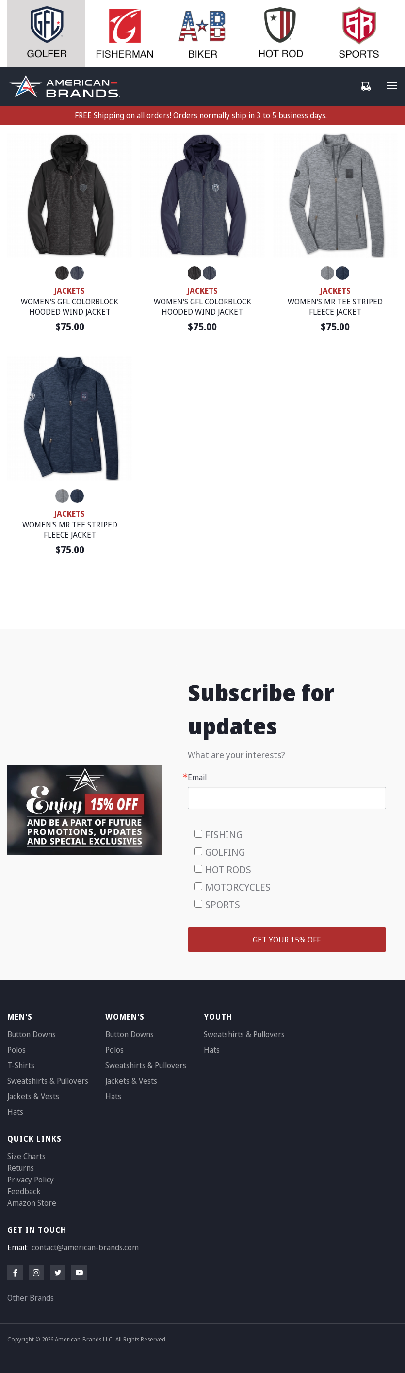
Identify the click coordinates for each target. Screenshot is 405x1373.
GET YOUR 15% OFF (287, 939)
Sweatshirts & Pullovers (47, 1080)
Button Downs (31, 1034)
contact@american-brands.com (85, 1247)
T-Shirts (20, 1065)
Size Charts (26, 1156)
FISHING (224, 834)
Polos (16, 1049)
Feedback (24, 1191)
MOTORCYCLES (238, 887)
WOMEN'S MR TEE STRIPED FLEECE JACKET (335, 307)
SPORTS (222, 904)
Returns (20, 1168)
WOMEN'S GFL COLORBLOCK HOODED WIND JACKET (69, 307)
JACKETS (69, 291)
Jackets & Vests (33, 1096)
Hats (15, 1111)
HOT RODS (228, 869)
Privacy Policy (30, 1179)
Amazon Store (31, 1202)
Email (197, 777)
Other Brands (30, 1298)
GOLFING (225, 852)
